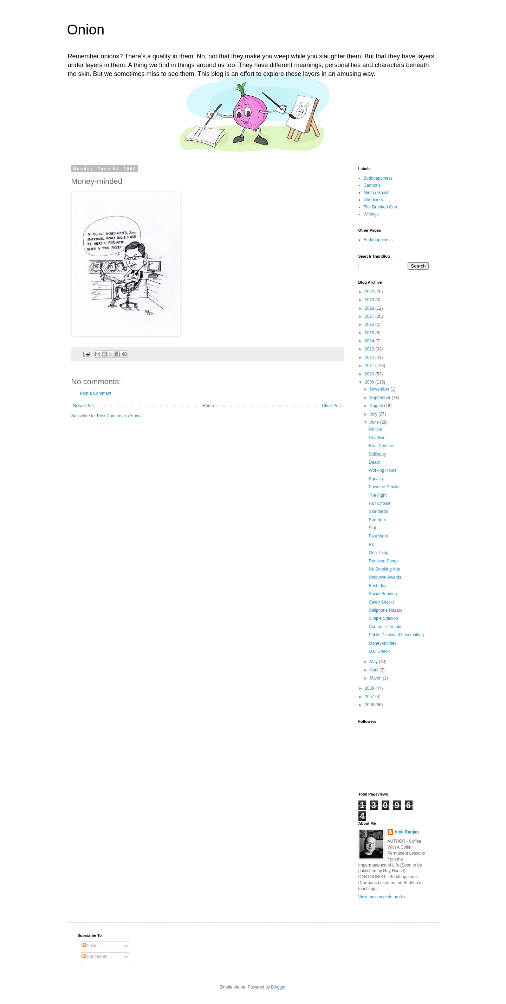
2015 (370, 332)
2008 (370, 688)
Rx (371, 544)
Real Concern (381, 445)
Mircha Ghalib (377, 192)
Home (208, 405)
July (374, 414)
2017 (370, 316)
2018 (370, 308)
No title (375, 429)
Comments (94, 956)
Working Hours (382, 470)
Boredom (377, 519)
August (377, 405)
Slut (372, 528)
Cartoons (372, 185)
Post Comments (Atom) (119, 415)
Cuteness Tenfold (385, 626)
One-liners (373, 199)
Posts (89, 945)
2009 (370, 382)
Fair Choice (379, 503)
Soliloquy (377, 454)
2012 (370, 357)
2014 (370, 341)
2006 (370, 704)
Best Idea (378, 585)
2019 (370, 299)
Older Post (332, 405)
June (375, 422)
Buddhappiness (378, 178)
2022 (370, 291)
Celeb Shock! (381, 602)
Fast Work (378, 536)
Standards (378, 511)
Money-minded (382, 643)
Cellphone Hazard (385, 610)
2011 (370, 365)
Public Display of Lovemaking (396, 634)
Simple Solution (383, 618)
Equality (376, 478)
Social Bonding (383, 593)
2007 (370, 696)
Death (374, 462)
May (374, 661)
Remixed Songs (383, 561)
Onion (86, 29)
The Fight (378, 495)
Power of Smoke (384, 486)
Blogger (278, 987)
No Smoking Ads (384, 569)
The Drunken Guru (381, 207)
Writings (371, 214)
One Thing (378, 552)
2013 (370, 349)
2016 (370, 324)
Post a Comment (95, 393)
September (380, 397)
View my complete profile (381, 896)
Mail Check (379, 651)
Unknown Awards (385, 577)
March (376, 678)
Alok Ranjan (407, 832)
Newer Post (84, 405)
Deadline (377, 437)
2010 (370, 374)
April (374, 670)
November (380, 389)
